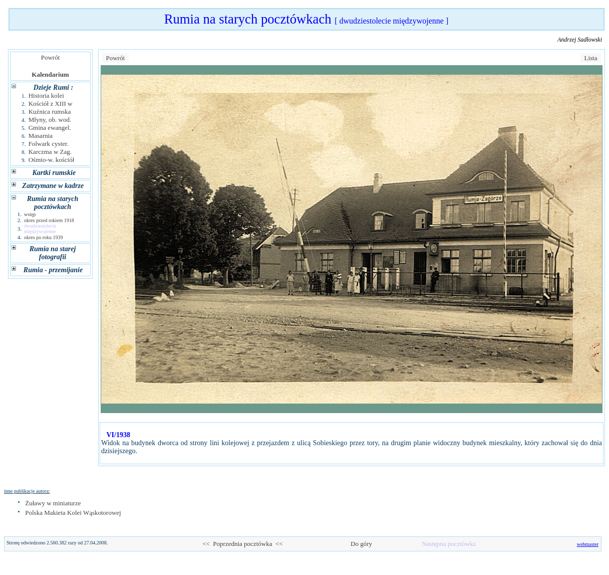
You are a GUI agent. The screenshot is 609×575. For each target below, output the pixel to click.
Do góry (362, 543)
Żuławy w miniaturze (53, 503)
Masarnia (41, 135)
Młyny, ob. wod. (50, 119)
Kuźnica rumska (50, 111)
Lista (590, 58)
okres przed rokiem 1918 (49, 220)
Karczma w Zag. (50, 151)
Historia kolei (46, 95)
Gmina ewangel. (50, 127)
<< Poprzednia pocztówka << (242, 543)
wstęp (30, 214)
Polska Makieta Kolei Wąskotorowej (73, 512)
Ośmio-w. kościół (52, 159)
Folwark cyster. (49, 143)
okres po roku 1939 (43, 237)
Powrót (50, 57)
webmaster (587, 544)
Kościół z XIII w (51, 103)
